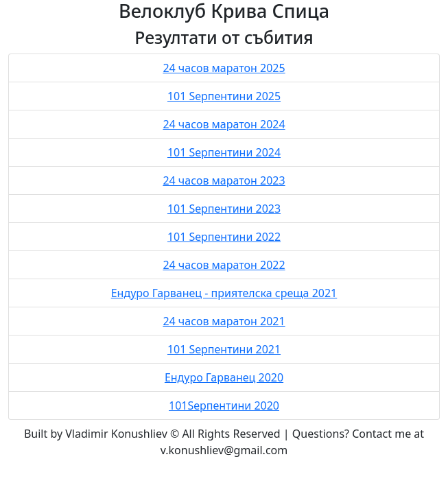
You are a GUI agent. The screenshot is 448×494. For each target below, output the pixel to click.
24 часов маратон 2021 (224, 321)
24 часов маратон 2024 (224, 124)
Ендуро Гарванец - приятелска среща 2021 (224, 293)
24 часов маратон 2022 (224, 264)
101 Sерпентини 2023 (224, 208)
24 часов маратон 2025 (224, 67)
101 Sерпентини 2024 (224, 152)
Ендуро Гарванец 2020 (224, 377)
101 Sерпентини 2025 (224, 96)
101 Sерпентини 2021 (224, 349)
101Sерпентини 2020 (224, 405)
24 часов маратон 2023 (224, 180)
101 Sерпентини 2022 (224, 236)
